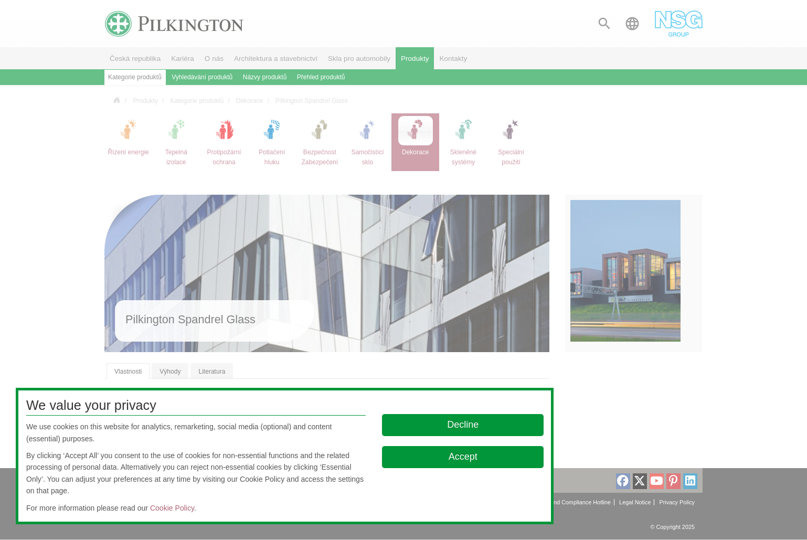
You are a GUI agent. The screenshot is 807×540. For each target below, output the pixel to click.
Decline (463, 424)
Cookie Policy (172, 508)
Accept (463, 456)
